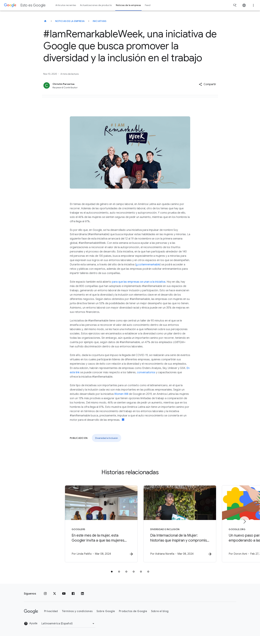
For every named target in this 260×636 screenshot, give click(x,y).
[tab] (111, 571)
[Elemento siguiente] (244, 521)
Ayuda (30, 624)
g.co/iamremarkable (148, 264)
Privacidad (51, 611)
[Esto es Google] (45, 21)
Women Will (121, 394)
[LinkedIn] (82, 594)
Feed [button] (147, 5)
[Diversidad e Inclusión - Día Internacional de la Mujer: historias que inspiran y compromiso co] (173, 524)
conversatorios (146, 372)
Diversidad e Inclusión (106, 438)
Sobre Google (106, 611)
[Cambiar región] (68, 624)
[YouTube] (64, 594)
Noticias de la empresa (70, 21)
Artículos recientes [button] (66, 5)
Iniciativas (99, 21)
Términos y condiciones (77, 611)
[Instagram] (45, 594)
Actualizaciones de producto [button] (96, 5)
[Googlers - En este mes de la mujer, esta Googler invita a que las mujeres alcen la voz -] (87, 524)
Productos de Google (133, 611)
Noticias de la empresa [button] (128, 5)
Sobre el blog (159, 611)
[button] (207, 84)
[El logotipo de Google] (31, 611)
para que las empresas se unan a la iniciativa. (139, 281)
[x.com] (55, 594)
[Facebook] (73, 594)
